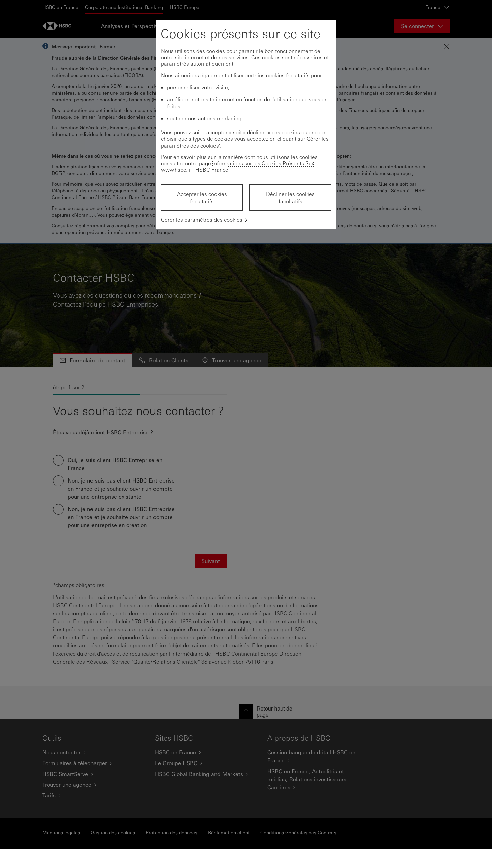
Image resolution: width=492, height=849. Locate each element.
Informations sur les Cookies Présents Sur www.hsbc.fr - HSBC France (237, 166)
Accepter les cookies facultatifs (202, 197)
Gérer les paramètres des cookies (201, 219)
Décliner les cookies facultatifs (290, 197)
